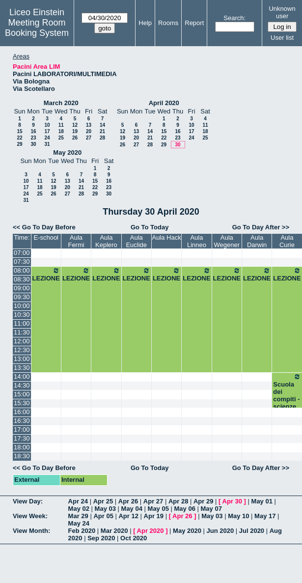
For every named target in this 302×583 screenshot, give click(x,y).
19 (75, 131)
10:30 (22, 314)
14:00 (22, 376)
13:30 (22, 367)
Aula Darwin (257, 241)
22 (19, 137)
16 (33, 131)
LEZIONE (46, 274)
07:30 (22, 261)
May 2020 (67, 152)
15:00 (22, 394)
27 (88, 137)
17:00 (22, 429)
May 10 (238, 516)
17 (47, 131)
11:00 (22, 323)
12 (75, 125)
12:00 (22, 341)
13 (88, 125)
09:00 (22, 288)
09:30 (22, 297)
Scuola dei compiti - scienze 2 (287, 395)
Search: (234, 18)
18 (61, 131)
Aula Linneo (196, 241)
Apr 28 (178, 501)
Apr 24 (78, 501)
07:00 (22, 252)
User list (282, 37)
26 (75, 137)
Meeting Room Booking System (37, 28)
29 (19, 144)
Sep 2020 (101, 538)
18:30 (22, 456)
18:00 (22, 447)
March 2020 (61, 103)
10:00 (22, 305)
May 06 (184, 508)
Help (145, 23)
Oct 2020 (133, 538)
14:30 (22, 385)
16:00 (22, 412)
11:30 (22, 332)
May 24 (78, 523)
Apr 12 (128, 516)
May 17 (264, 516)
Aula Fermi (76, 241)
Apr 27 (153, 501)
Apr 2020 (150, 530)
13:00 (22, 358)
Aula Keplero (106, 241)
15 (19, 131)
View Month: (31, 530)
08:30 (22, 279)
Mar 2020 (114, 530)
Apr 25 (103, 501)
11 (61, 125)
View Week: (30, 516)
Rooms (168, 23)
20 (88, 131)
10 (47, 125)
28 (102, 137)
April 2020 (164, 103)
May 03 (105, 508)
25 (61, 137)
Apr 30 (232, 501)
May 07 (211, 508)
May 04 (131, 508)
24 (47, 137)
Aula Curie (287, 241)
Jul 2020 (251, 530)
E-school (45, 237)
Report (194, 23)
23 (33, 137)
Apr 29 (203, 501)
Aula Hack (166, 237)
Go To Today (150, 227)
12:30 (22, 350)
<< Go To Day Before (44, 227)
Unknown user (282, 12)
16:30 (22, 420)
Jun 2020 (220, 530)
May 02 (78, 508)
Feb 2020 (82, 530)
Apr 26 (128, 501)
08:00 (22, 270)
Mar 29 (78, 516)
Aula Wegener (227, 241)
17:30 (22, 438)
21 (102, 131)
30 (33, 144)
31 (47, 144)
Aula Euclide (136, 241)
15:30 (22, 403)
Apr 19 (154, 516)
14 (102, 125)
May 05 (158, 508)
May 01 (262, 501)
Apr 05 (103, 516)
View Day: (28, 501)
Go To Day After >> (260, 227)
